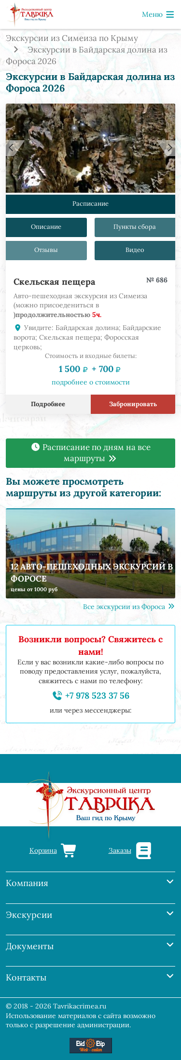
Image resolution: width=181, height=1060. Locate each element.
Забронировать (133, 404)
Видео (134, 250)
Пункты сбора (134, 227)
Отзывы (46, 250)
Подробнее (48, 404)
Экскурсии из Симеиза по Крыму (72, 38)
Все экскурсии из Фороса (129, 606)
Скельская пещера (54, 281)
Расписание (90, 204)
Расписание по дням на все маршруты (90, 453)
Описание (46, 227)
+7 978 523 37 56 (90, 695)
